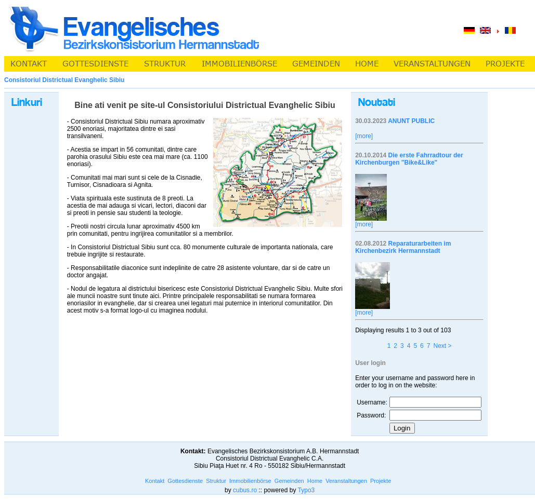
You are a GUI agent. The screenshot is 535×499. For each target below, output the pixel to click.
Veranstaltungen (346, 481)
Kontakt (154, 481)
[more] (364, 136)
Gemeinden (289, 481)
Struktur (216, 481)
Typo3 (306, 490)
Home (314, 481)
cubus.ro (245, 490)
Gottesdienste (185, 481)
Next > (442, 345)
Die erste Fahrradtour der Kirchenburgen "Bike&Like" (409, 159)
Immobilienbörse (250, 481)
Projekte (380, 481)
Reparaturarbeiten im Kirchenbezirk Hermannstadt (403, 247)
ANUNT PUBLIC (411, 121)
